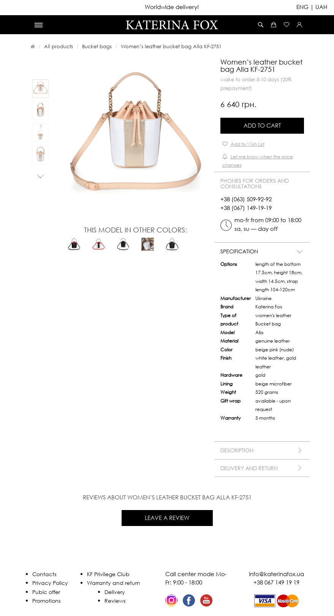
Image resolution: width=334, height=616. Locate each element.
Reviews (114, 600)
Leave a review (167, 517)
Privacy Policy (50, 583)
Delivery (114, 592)
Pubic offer (46, 592)
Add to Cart (262, 125)
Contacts (44, 574)
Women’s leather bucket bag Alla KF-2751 (171, 46)
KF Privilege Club (108, 574)
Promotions (46, 600)
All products (58, 46)
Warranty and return (113, 583)
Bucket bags (97, 46)
